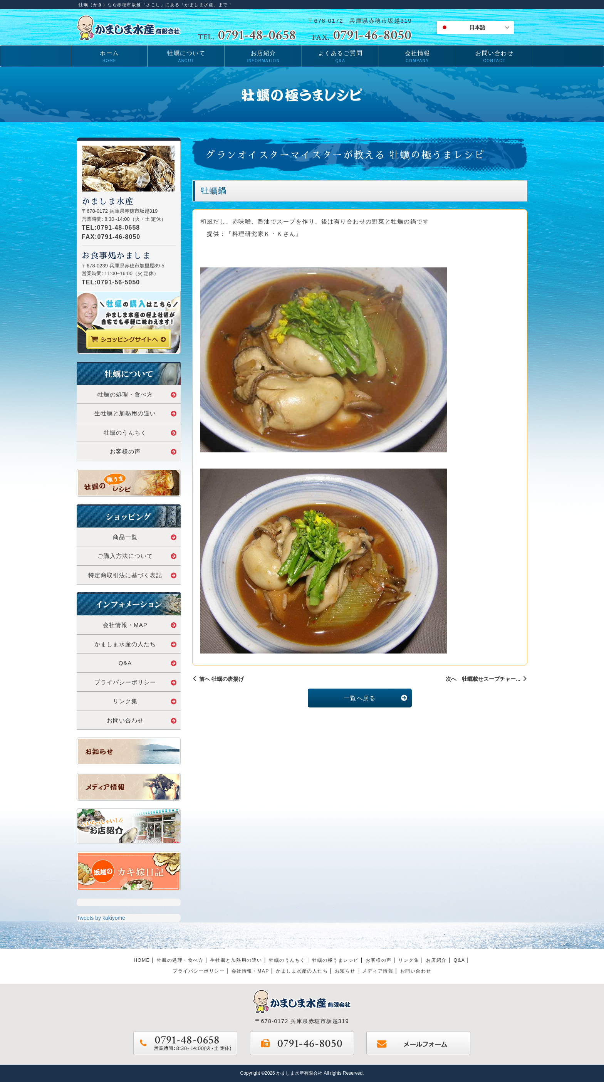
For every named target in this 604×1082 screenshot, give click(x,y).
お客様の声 (143, 451)
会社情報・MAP (140, 625)
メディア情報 (377, 971)
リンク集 (145, 701)
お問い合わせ (142, 720)
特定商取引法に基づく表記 (132, 575)
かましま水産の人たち (135, 644)
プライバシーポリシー (135, 682)
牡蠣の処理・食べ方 (137, 394)
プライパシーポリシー (199, 971)
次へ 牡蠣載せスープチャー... (486, 679)
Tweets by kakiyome (101, 918)
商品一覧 (145, 537)
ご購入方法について (137, 556)
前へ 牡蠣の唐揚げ (218, 679)
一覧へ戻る (376, 698)
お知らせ (345, 971)
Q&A (148, 663)
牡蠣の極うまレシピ (335, 960)
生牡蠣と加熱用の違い (135, 413)
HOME (142, 960)
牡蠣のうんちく (140, 432)
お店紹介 (436, 960)
